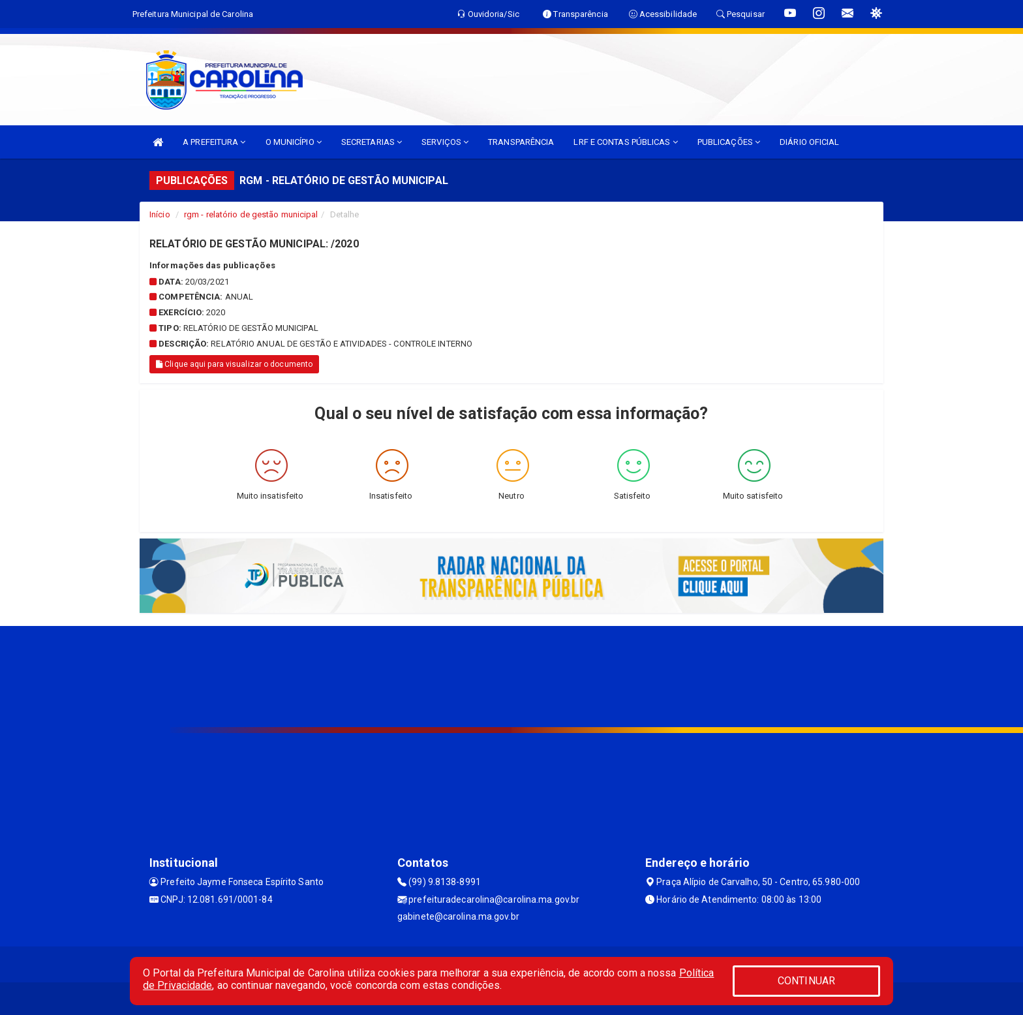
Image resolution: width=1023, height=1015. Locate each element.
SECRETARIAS (371, 142)
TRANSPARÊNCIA (521, 142)
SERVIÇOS (444, 142)
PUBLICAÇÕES (728, 142)
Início (159, 214)
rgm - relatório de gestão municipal (251, 214)
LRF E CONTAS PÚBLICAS (625, 142)
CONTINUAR (806, 981)
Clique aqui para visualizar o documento (234, 364)
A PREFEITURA (214, 142)
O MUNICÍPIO (294, 142)
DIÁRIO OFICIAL (809, 142)
